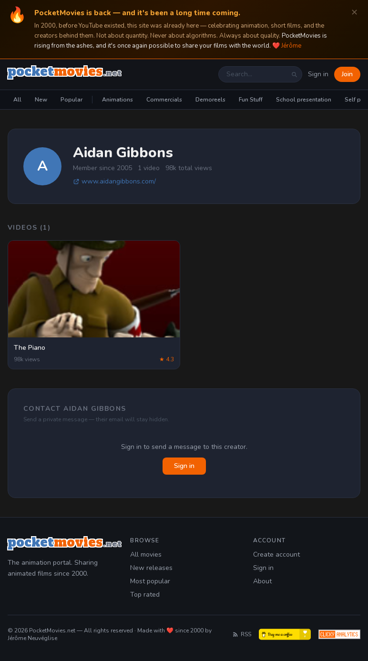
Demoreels (210, 99)
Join (347, 74)
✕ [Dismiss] (354, 13)
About (262, 581)
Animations (117, 99)
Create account (276, 554)
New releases (151, 567)
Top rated (145, 594)
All (17, 99)
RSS (241, 634)
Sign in (318, 74)
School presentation (303, 99)
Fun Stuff (251, 99)
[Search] (294, 74)
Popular (71, 99)
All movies (146, 554)
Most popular (150, 581)
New (41, 99)
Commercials (164, 99)
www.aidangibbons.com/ (114, 181)
